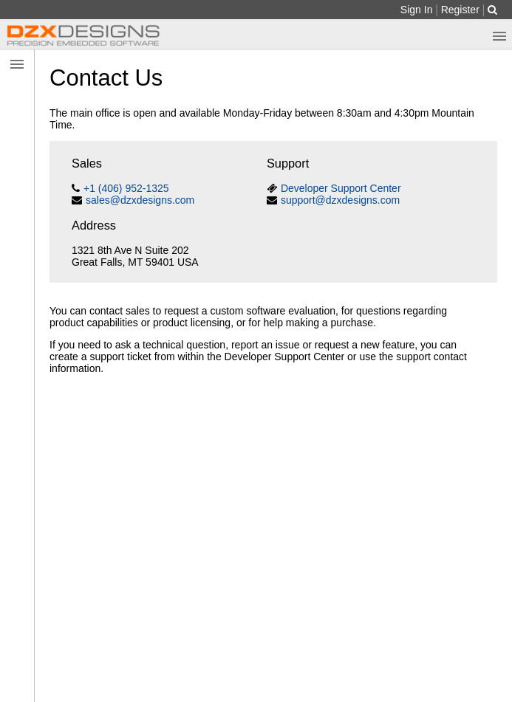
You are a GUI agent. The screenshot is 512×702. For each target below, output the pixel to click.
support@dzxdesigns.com (340, 200)
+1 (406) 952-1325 (126, 188)
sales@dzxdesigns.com (140, 200)
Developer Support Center (341, 188)
